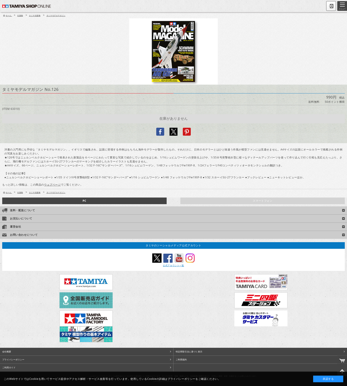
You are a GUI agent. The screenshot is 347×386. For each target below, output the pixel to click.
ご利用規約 (181, 359)
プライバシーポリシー (13, 359)
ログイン (331, 6)
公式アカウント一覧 (173, 265)
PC (84, 201)
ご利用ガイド (8, 367)
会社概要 (6, 351)
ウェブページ (52, 184)
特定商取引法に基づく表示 (189, 351)
